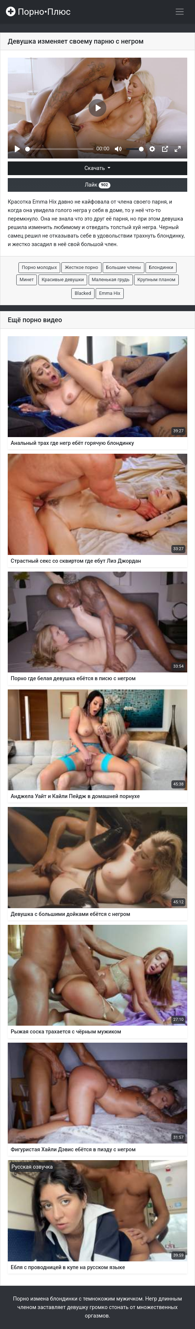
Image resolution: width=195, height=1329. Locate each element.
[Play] (17, 149)
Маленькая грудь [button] (111, 279)
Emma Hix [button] (109, 293)
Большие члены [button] (123, 267)
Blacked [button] (83, 293)
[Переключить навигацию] (179, 11)
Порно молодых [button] (39, 267)
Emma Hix (44, 202)
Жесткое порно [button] (81, 267)
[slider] (59, 149)
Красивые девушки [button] (63, 279)
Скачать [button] (95, 168)
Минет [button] (27, 279)
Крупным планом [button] (156, 279)
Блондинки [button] (161, 267)
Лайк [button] (97, 185)
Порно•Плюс (38, 12)
